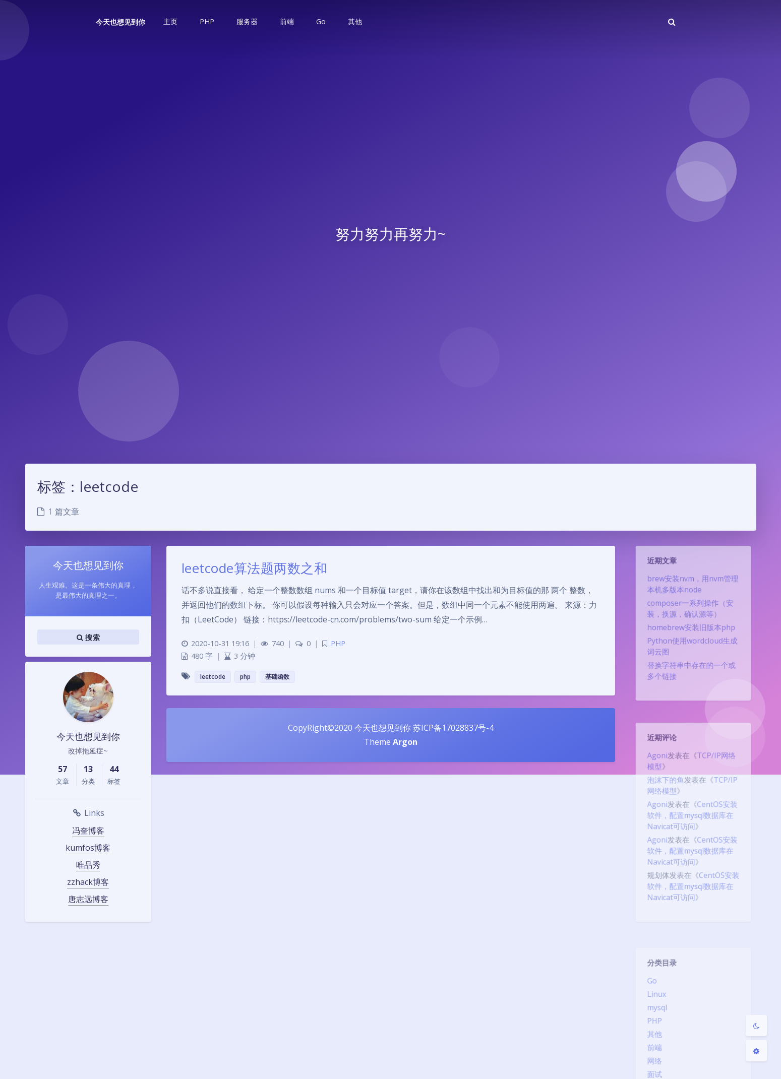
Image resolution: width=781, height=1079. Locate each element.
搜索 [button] (88, 637)
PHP (651, 1027)
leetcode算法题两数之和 (255, 568)
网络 (651, 1071)
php (245, 676)
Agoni (654, 758)
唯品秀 (88, 864)
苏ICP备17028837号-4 (452, 727)
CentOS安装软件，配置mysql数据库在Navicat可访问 (692, 824)
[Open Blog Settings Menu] (756, 1050)
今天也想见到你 (120, 22)
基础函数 (277, 676)
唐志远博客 (88, 899)
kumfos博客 (88, 847)
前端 (651, 1056)
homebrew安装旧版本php (691, 635)
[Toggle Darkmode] (756, 1025)
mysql (654, 1013)
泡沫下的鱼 (663, 785)
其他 (651, 1042)
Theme (378, 741)
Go (648, 983)
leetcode (212, 676)
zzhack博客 (88, 881)
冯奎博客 (88, 830)
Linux (653, 998)
